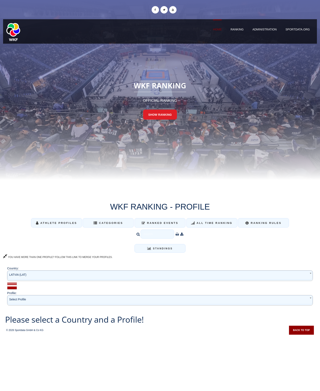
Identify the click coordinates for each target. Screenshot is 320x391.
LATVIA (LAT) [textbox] (17, 274)
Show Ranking (160, 114)
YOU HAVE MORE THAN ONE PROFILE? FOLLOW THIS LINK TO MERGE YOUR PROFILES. (57, 257)
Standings (160, 248)
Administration (264, 29)
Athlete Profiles (56, 222)
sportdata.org (298, 29)
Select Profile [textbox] (17, 299)
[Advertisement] (160, 361)
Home (217, 29)
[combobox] (160, 275)
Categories (108, 222)
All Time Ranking (211, 222)
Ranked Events (160, 222)
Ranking (237, 29)
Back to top (301, 330)
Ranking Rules (263, 222)
